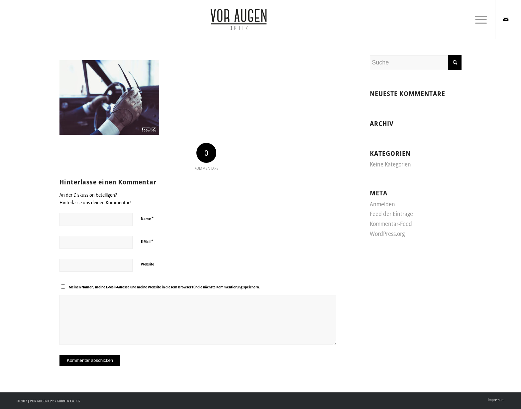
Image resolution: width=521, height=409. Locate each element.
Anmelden (382, 204)
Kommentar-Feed (391, 224)
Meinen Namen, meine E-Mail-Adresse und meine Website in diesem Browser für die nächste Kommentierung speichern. (164, 286)
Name (147, 218)
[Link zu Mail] (506, 19)
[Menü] (479, 19)
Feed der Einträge (391, 214)
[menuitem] (494, 399)
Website (147, 263)
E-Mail (147, 241)
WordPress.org (387, 234)
